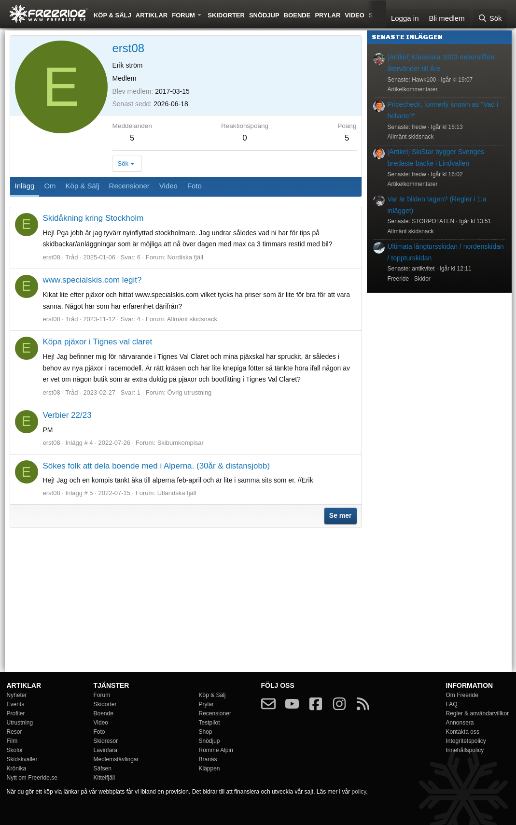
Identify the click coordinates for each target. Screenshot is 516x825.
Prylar (327, 15)
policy (359, 791)
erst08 (51, 257)
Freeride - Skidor (409, 278)
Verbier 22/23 (67, 415)
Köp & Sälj (112, 15)
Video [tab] (168, 186)
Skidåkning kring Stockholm (93, 218)
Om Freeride (462, 695)
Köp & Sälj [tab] (82, 186)
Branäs (208, 759)
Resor (14, 731)
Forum (183, 15)
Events (16, 704)
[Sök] (489, 18)
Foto (99, 731)
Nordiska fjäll (185, 257)
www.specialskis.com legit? (92, 279)
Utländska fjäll (176, 493)
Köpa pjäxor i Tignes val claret (98, 341)
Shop (205, 731)
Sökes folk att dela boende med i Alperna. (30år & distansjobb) (156, 465)
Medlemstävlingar (116, 759)
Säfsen (103, 768)
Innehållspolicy (465, 750)
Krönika (17, 768)
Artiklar (151, 15)
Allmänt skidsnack (192, 319)
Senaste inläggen (407, 37)
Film (12, 741)
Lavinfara (105, 750)
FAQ (452, 704)
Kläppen (209, 768)
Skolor (15, 750)
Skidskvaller (22, 759)
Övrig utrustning (189, 392)
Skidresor (106, 741)
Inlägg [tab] (25, 186)
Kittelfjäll (104, 777)
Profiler (16, 713)
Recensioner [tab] (129, 186)
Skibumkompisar (180, 442)
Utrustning (20, 722)
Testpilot (209, 722)
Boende (297, 15)
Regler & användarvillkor (477, 713)
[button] (202, 14)
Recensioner (215, 713)
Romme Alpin (216, 750)
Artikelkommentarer (413, 89)
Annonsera (460, 722)
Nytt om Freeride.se (32, 777)
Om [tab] (50, 186)
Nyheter (17, 695)
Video (354, 15)
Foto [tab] (194, 186)
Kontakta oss (462, 731)
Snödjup (264, 15)
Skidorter (226, 15)
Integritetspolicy (466, 741)
